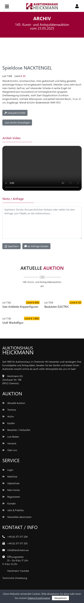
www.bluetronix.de (37, 578)
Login (7, 469)
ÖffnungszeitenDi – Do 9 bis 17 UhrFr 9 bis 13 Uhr (15, 560)
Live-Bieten (10, 436)
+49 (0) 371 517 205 (17, 543)
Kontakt (9, 503)
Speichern (11, 246)
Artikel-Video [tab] (11, 138)
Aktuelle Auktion (13, 403)
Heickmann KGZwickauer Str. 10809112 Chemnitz (12, 379)
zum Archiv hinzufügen (17, 122)
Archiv (8, 416)
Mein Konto (11, 490)
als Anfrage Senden (36, 246)
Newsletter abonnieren (17, 516)
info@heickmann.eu (18, 550)
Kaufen (8, 423)
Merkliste (9, 476)
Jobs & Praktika (13, 510)
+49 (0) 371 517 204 (17, 536)
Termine (9, 409)
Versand (9, 443)
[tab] (46, 138)
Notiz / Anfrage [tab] (13, 198)
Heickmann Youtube (18, 570)
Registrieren (11, 496)
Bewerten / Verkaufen (16, 429)
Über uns (9, 450)
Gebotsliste (10, 483)
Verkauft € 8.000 (14, 112)
